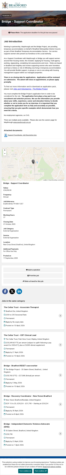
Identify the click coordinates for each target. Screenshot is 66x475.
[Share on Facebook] (5, 291)
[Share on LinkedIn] (19, 291)
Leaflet (45, 180)
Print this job (33, 275)
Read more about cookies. (52, 467)
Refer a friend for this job (33, 281)
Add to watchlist (33, 270)
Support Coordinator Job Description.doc (22, 135)
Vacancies (6, 15)
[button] (33, 162)
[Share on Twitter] (12, 291)
